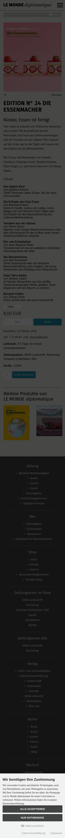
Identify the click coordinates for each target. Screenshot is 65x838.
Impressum (56, 833)
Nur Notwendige (32, 817)
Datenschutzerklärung (33, 833)
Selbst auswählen (32, 825)
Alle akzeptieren (32, 809)
